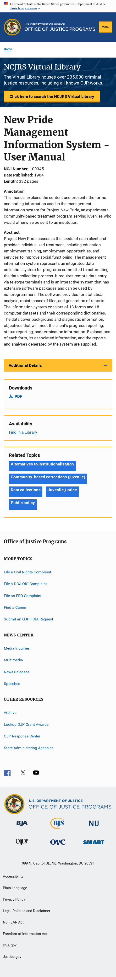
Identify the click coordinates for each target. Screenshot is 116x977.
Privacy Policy (14, 899)
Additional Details (25, 365)
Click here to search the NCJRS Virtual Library (52, 96)
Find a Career (15, 607)
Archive (10, 712)
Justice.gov (12, 957)
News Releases (16, 671)
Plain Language (15, 888)
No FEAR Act (13, 922)
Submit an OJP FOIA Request (28, 619)
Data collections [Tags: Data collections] (25, 489)
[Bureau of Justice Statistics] (58, 829)
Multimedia (13, 660)
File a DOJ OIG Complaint (25, 584)
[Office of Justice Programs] (12, 27)
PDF (18, 396)
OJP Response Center (22, 736)
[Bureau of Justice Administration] (22, 827)
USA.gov (10, 945)
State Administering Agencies (28, 748)
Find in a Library (23, 432)
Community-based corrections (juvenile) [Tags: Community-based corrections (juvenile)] (48, 477)
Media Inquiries (17, 648)
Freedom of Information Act (25, 934)
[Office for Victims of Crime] (58, 845)
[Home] (60, 27)
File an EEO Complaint (22, 595)
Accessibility (13, 876)
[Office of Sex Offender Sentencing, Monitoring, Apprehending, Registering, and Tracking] (93, 845)
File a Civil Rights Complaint (27, 572)
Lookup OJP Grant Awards (26, 724)
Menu (105, 27)
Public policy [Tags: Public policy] (23, 502)
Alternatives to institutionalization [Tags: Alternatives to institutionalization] (42, 464)
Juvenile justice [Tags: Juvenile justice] (62, 489)
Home (8, 49)
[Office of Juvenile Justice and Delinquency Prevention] (22, 846)
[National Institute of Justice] (94, 827)
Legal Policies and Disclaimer (26, 911)
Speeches (12, 683)
